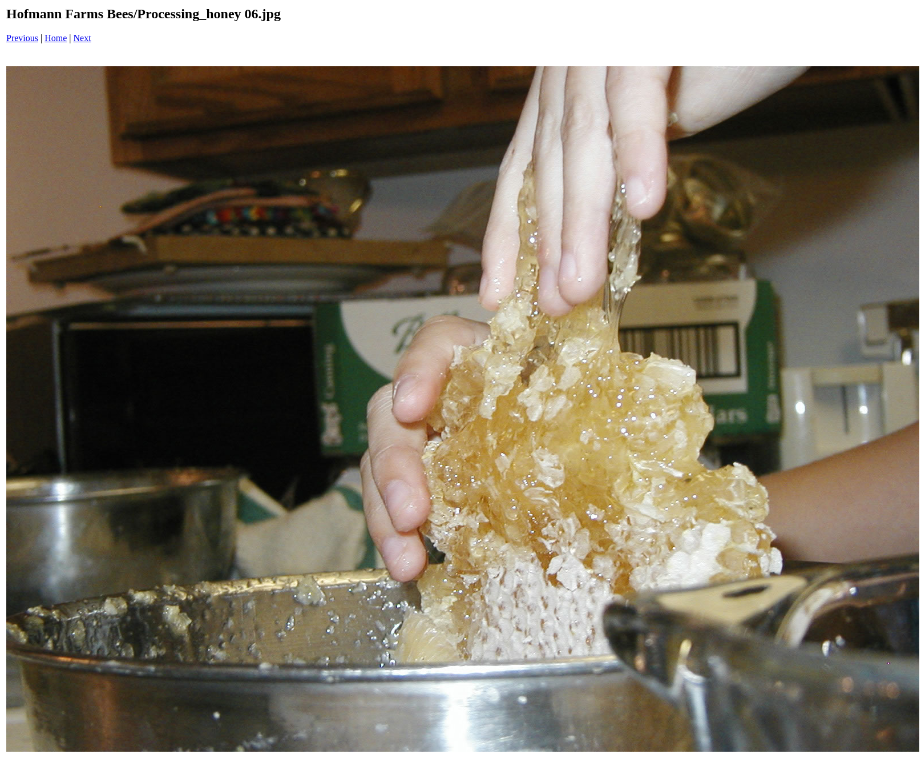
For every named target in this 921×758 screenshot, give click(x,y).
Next (82, 38)
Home (56, 38)
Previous (22, 38)
